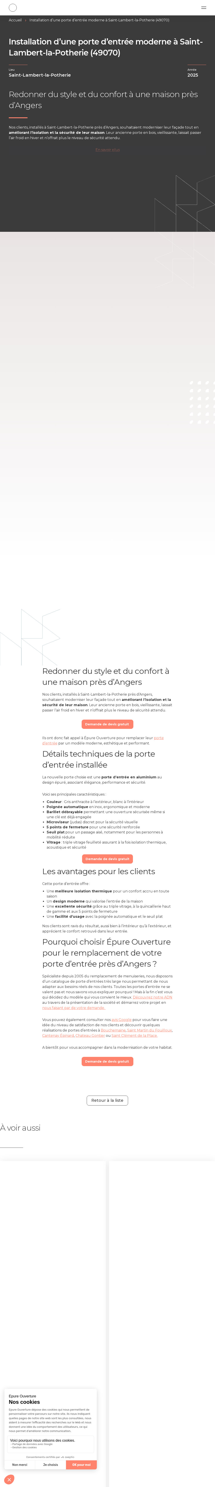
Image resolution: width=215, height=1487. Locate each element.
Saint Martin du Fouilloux (149, 1030)
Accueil (15, 20)
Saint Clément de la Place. (135, 1036)
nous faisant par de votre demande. (74, 1008)
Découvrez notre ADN (152, 997)
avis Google (122, 1020)
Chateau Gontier (90, 1036)
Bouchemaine (113, 1030)
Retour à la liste (107, 1100)
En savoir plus (108, 150)
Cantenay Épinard (58, 1036)
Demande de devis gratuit (107, 724)
